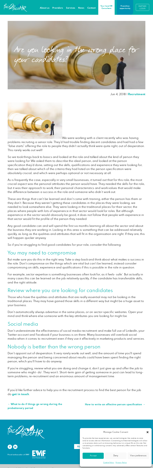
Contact (91, 8)
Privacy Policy (121, 462)
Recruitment (136, 94)
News (81, 8)
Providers (57, 8)
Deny (115, 456)
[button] (147, 432)
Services (70, 8)
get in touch (20, 394)
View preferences (138, 456)
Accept (93, 456)
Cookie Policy (108, 462)
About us (44, 8)
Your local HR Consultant (106, 7)
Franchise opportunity (125, 7)
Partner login (142, 7)
